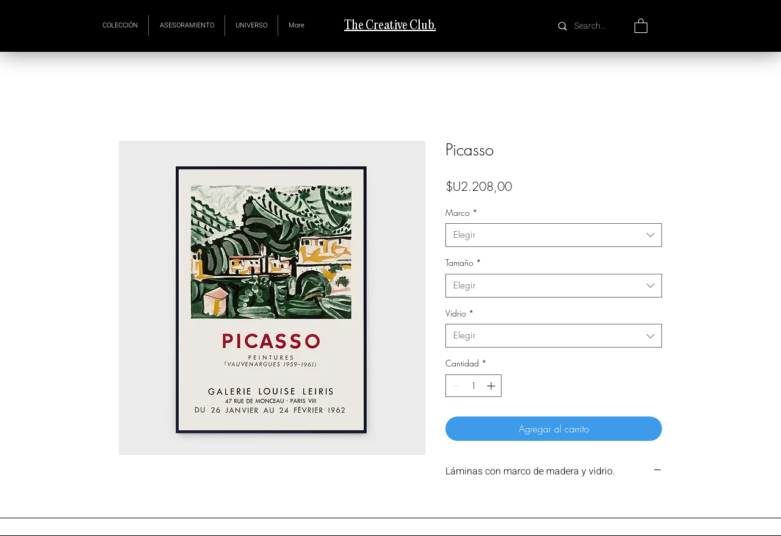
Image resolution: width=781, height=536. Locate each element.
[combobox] (553, 235)
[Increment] (492, 385)
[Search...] (591, 26)
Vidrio (459, 313)
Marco (461, 212)
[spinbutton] (473, 385)
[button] (251, 25)
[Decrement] (454, 385)
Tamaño (463, 262)
